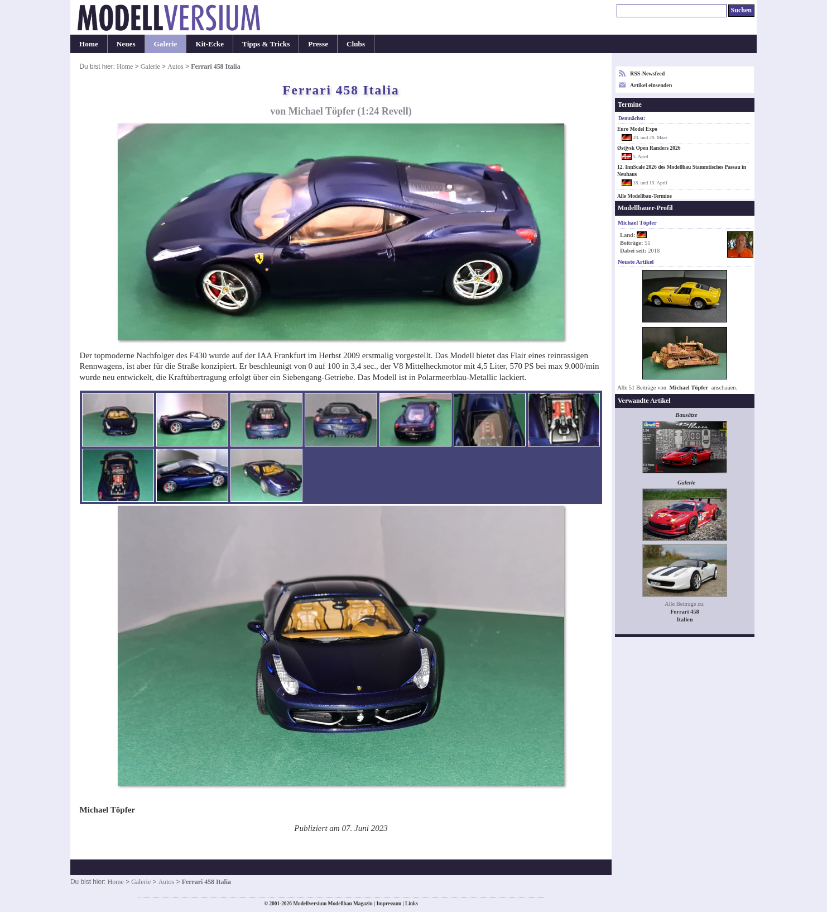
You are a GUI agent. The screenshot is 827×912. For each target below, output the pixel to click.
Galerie (165, 44)
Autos (175, 66)
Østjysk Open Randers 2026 (648, 148)
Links (411, 903)
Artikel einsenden (651, 85)
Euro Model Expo (637, 129)
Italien (684, 619)
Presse (318, 44)
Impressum (388, 903)
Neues (126, 44)
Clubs (356, 44)
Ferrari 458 (684, 612)
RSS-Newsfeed (647, 73)
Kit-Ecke (209, 44)
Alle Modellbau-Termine (644, 196)
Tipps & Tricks (266, 44)
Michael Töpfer (689, 387)
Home (88, 44)
